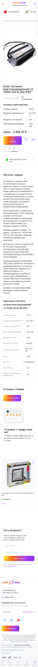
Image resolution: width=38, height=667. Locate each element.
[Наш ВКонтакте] (12, 620)
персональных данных (10, 566)
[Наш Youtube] (18, 620)
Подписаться (27, 612)
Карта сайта (6, 653)
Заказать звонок (19, 558)
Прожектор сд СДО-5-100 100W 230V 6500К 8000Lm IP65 (18, 494)
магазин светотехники (22, 645)
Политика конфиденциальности (13, 650)
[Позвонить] (3, 4)
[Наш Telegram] (5, 620)
